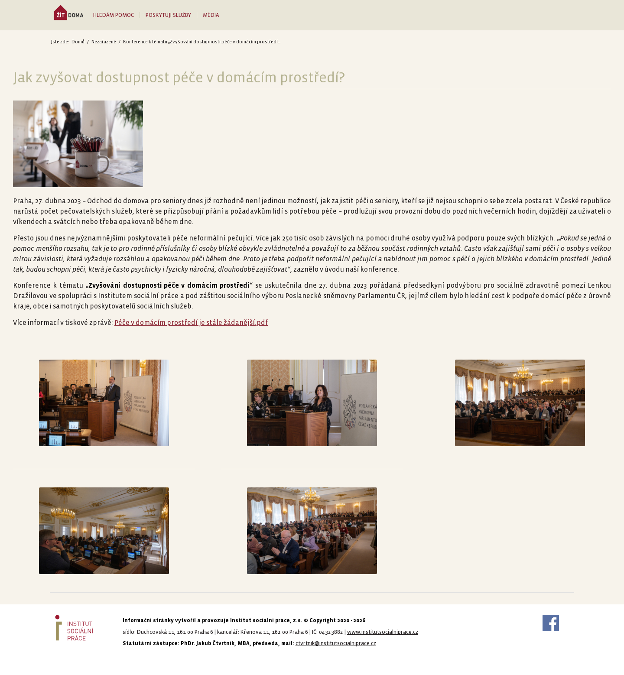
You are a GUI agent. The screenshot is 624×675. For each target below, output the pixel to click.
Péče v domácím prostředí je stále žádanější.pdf (191, 322)
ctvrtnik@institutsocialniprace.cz (336, 643)
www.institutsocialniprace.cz (382, 632)
